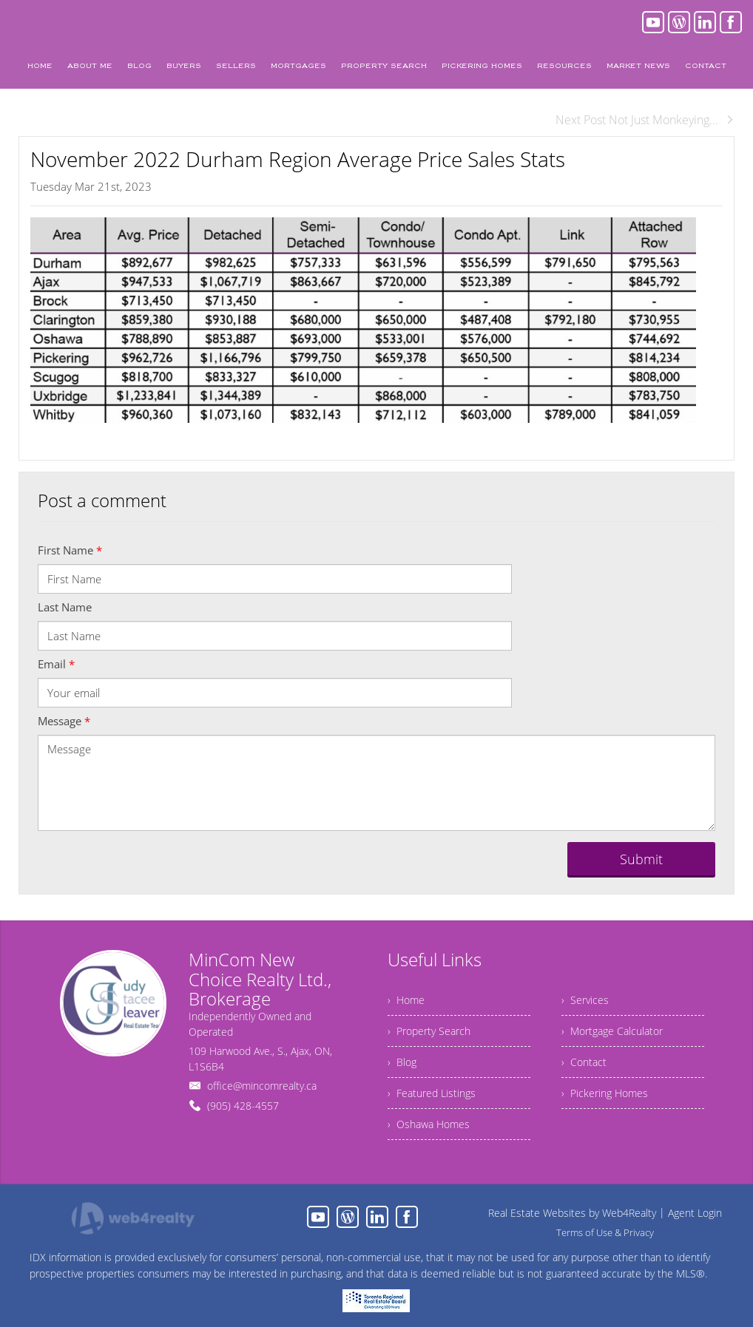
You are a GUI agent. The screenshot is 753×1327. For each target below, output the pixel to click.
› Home (406, 1000)
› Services (585, 1000)
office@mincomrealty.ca (262, 1086)
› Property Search (429, 1031)
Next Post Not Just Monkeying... (645, 120)
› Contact (584, 1062)
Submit (641, 859)
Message (64, 720)
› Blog (402, 1062)
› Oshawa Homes (429, 1124)
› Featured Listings (432, 1093)
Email (56, 663)
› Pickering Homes (604, 1093)
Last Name (65, 607)
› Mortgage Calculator (612, 1031)
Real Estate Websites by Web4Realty (572, 1213)
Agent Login (695, 1213)
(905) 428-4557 (243, 1106)
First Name (70, 550)
